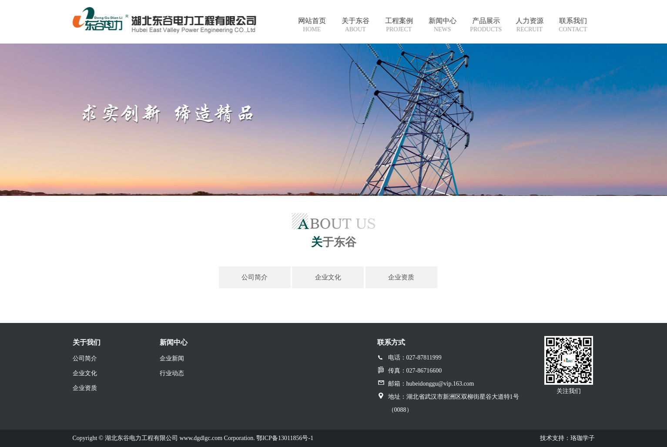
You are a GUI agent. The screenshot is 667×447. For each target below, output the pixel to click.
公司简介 (85, 358)
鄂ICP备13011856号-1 (284, 438)
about (355, 29)
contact (573, 29)
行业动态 (172, 373)
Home (312, 29)
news (443, 29)
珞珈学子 (582, 438)
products (486, 29)
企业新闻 (172, 358)
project (399, 29)
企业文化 (85, 373)
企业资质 (85, 388)
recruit (530, 29)
